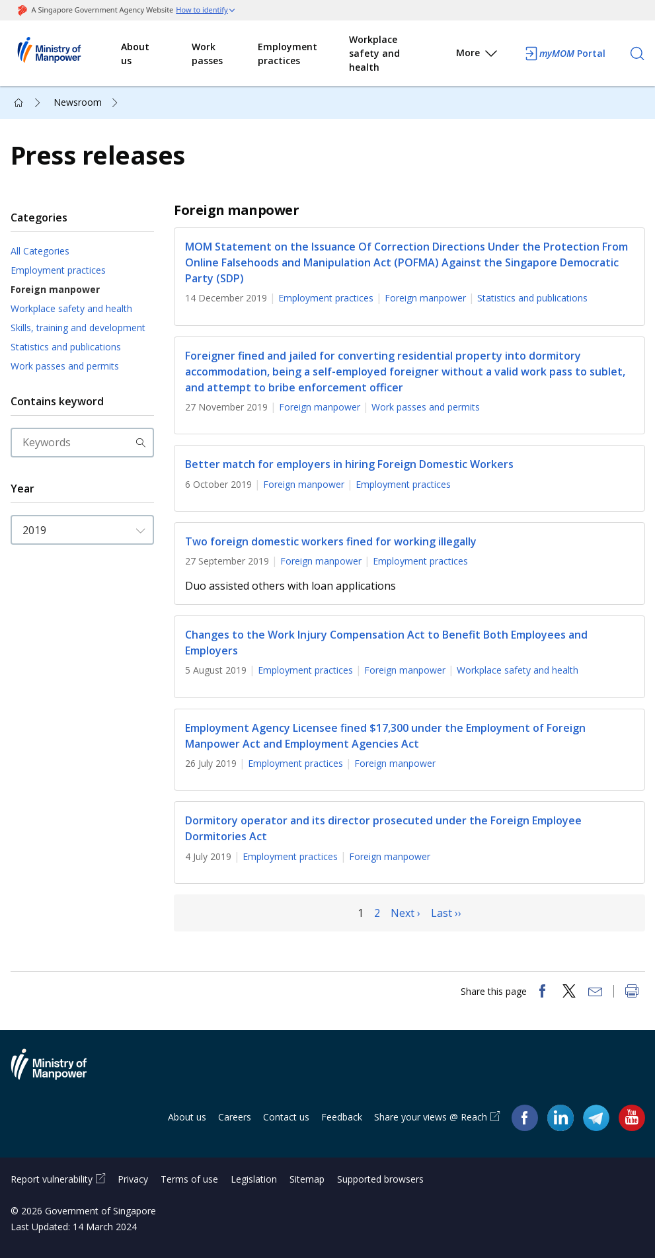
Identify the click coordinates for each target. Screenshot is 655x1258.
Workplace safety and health (374, 53)
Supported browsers (380, 1179)
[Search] (637, 53)
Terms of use (189, 1179)
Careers (234, 1117)
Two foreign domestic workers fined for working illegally (331, 541)
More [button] (477, 55)
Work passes (207, 53)
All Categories (40, 251)
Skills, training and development (78, 327)
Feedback (341, 1117)
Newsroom (78, 102)
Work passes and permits (65, 366)
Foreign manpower (55, 289)
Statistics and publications (66, 346)
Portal (564, 53)
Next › (405, 913)
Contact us (286, 1117)
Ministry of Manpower (59, 1072)
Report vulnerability (52, 1179)
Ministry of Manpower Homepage (66, 53)
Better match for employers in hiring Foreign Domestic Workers (349, 464)
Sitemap (307, 1179)
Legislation (254, 1179)
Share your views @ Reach (430, 1117)
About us (135, 53)
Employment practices (287, 53)
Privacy (133, 1179)
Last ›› (446, 913)
